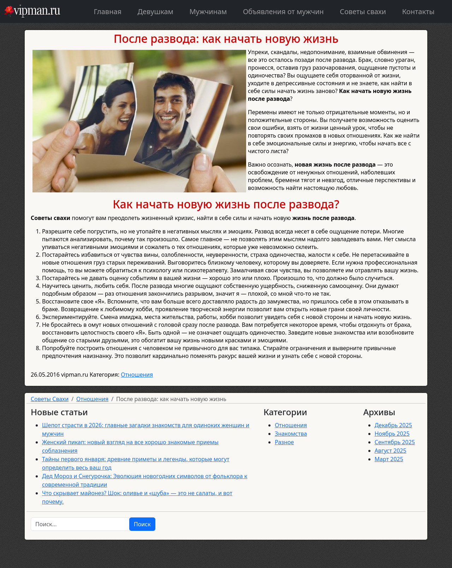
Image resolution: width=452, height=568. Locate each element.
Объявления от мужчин (283, 11)
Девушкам (155, 11)
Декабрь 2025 (393, 425)
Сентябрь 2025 (395, 442)
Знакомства (291, 433)
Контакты (418, 11)
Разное (284, 442)
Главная (107, 11)
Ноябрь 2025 (392, 433)
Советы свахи (363, 11)
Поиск (142, 524)
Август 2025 (390, 450)
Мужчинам (208, 11)
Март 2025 (389, 459)
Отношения (137, 374)
